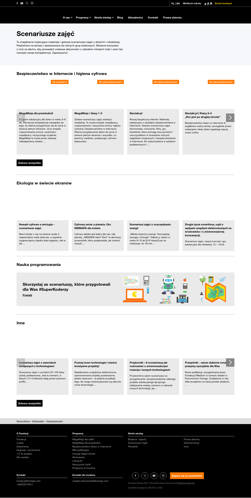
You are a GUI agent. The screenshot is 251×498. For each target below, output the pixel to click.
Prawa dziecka (172, 17)
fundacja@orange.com (29, 481)
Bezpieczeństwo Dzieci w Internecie (91, 446)
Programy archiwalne (83, 468)
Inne (186, 446)
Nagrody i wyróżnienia (28, 450)
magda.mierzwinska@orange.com (90, 481)
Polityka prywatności (185, 483)
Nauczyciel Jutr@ (81, 464)
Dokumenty (23, 446)
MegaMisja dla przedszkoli (86, 443)
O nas (66, 17)
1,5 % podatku (24, 454)
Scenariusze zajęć (138, 443)
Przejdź (27, 295)
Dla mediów (23, 457)
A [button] (205, 3)
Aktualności (135, 17)
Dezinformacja (191, 443)
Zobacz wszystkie (29, 163)
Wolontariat (78, 457)
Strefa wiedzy (102, 17)
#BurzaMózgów (80, 450)
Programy (82, 17)
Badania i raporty (137, 439)
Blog (120, 17)
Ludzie (20, 443)
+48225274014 (25, 484)
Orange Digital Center (84, 454)
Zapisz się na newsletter (187, 476)
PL (172, 3)
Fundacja (21, 439)
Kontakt (153, 17)
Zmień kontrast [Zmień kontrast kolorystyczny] (223, 3)
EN (178, 3)
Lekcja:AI (77, 461)
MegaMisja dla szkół (83, 439)
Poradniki (133, 446)
